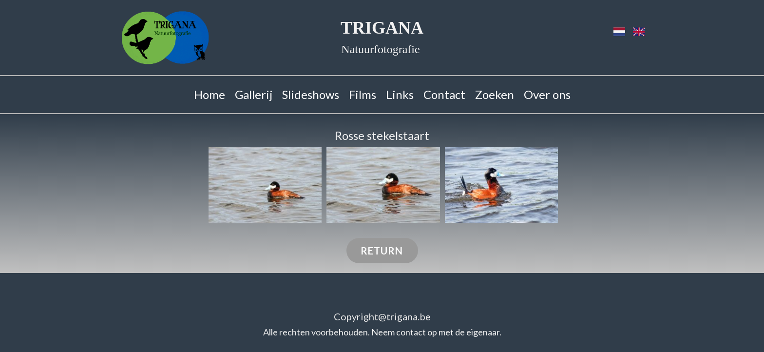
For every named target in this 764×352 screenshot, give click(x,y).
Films (362, 94)
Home (209, 94)
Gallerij (253, 94)
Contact (444, 94)
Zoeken (494, 94)
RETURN (382, 250)
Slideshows (310, 94)
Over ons (547, 94)
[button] (265, 185)
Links (400, 94)
